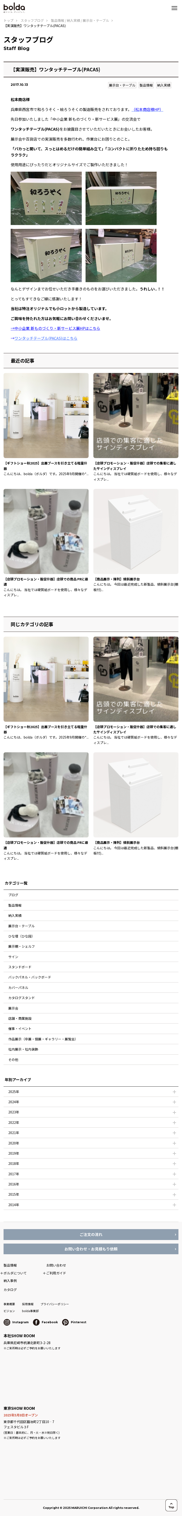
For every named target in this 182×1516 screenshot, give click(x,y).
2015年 (13, 1194)
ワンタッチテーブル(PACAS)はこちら (45, 338)
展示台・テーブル (122, 85)
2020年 (13, 1143)
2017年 (13, 1173)
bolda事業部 (30, 1311)
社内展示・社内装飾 (23, 1049)
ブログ (13, 894)
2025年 (13, 1091)
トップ (9, 20)
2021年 (13, 1132)
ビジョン (9, 1311)
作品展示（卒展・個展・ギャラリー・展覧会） (43, 1039)
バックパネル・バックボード (29, 977)
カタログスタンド (21, 997)
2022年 (13, 1122)
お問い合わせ (56, 1265)
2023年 (13, 1112)
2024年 (13, 1101)
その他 (13, 1059)
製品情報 (146, 85)
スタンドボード (20, 967)
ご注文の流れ (91, 1234)
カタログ (10, 1289)
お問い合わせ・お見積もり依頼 (91, 1249)
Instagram (16, 1322)
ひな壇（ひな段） (21, 936)
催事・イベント (20, 1028)
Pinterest (74, 1322)
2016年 (13, 1184)
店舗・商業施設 (20, 1018)
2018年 (13, 1163)
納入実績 (163, 85)
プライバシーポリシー (55, 1304)
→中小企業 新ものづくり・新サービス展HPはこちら (55, 328)
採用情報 (27, 1304)
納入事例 (10, 1280)
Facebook (45, 1322)
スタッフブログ (32, 20)
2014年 (13, 1204)
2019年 (13, 1153)
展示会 (13, 1008)
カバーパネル (18, 987)
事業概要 (9, 1304)
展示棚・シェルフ (21, 946)
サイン (13, 956)
